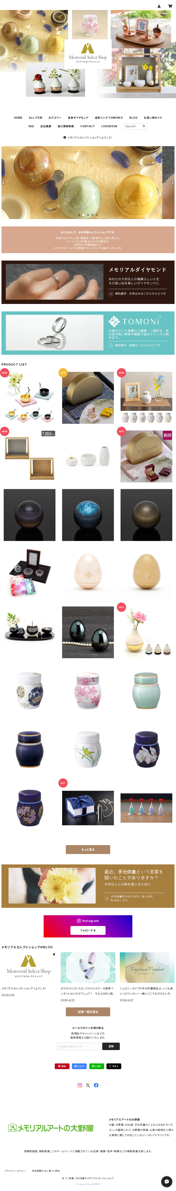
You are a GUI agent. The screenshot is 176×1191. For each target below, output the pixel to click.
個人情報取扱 (66, 126)
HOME (18, 117)
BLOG (133, 117)
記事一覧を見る (88, 1012)
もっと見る (88, 849)
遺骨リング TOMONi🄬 (109, 117)
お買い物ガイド (153, 117)
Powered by (88, 1184)
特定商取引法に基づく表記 (46, 1170)
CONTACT (87, 126)
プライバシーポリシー (15, 1170)
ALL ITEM (35, 117)
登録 (111, 1046)
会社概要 (45, 126)
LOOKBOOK (109, 126)
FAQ (31, 126)
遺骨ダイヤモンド (78, 117)
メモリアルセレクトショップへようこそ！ (88, 137)
